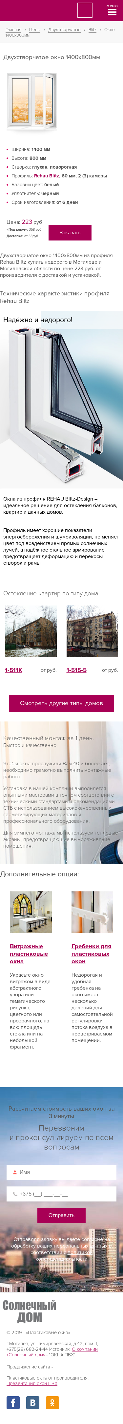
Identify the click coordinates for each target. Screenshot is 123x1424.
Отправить (61, 1215)
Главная (13, 29)
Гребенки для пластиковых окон (92, 946)
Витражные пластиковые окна (31, 946)
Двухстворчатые (64, 29)
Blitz (92, 29)
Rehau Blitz (46, 176)
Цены (34, 29)
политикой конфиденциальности (64, 1255)
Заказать (70, 232)
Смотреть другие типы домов (61, 703)
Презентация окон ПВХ (32, 1383)
